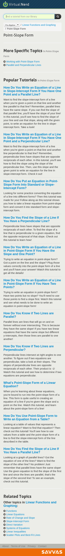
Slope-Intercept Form (17, 521)
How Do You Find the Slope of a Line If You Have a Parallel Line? (31, 450)
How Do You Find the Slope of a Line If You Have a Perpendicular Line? (31, 219)
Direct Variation (14, 524)
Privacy (32, 546)
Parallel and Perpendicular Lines (23, 65)
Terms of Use (18, 546)
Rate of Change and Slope (20, 518)
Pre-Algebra (10, 25)
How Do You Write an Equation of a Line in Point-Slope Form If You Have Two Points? (32, 284)
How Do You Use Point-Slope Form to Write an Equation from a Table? (30, 417)
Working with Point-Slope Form (23, 61)
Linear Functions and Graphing (39, 25)
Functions (11, 511)
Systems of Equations (18, 528)
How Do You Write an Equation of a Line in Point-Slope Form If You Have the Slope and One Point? (32, 250)
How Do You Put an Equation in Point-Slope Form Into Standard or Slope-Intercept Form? (30, 184)
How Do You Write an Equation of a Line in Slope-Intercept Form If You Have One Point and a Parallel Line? (32, 91)
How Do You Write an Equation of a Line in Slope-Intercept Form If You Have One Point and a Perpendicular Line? (32, 138)
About (5, 546)
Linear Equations (15, 514)
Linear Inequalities (16, 531)
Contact (42, 546)
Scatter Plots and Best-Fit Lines (23, 535)
